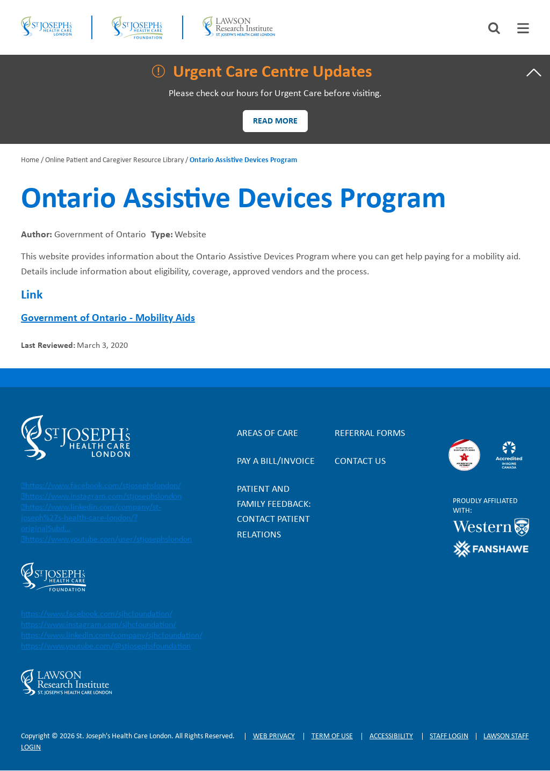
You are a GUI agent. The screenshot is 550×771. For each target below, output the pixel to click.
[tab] (523, 28)
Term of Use (332, 736)
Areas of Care (267, 433)
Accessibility (391, 736)
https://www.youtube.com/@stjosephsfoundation (106, 646)
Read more (275, 121)
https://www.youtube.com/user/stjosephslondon (108, 539)
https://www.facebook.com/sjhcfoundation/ (96, 614)
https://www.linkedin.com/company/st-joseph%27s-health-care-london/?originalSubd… (91, 518)
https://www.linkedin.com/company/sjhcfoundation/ (111, 635)
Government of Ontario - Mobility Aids (108, 318)
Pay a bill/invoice (276, 461)
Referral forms (370, 433)
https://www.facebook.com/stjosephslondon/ (103, 486)
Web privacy (274, 736)
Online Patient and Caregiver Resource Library (114, 160)
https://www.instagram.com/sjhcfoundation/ (98, 625)
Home (30, 160)
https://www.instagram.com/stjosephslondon (103, 496)
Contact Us (360, 461)
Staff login (449, 736)
